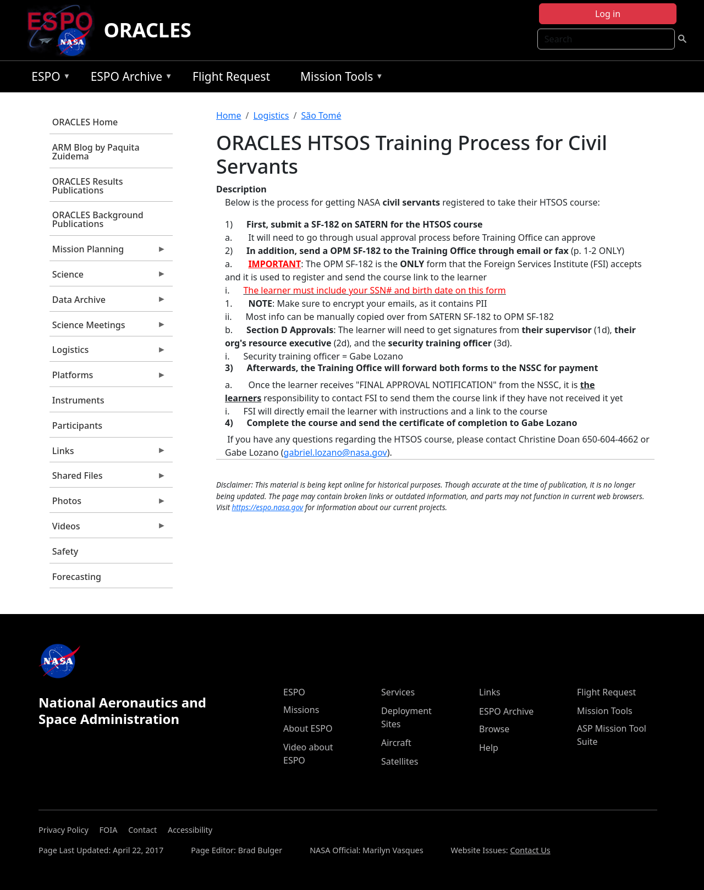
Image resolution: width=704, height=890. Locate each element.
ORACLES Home (85, 122)
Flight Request (231, 76)
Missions (301, 710)
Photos (108, 503)
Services (398, 692)
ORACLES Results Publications (87, 185)
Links (108, 453)
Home (228, 115)
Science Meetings (108, 327)
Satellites (399, 761)
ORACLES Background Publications (98, 219)
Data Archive (108, 302)
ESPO (48, 78)
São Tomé (321, 115)
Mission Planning (108, 252)
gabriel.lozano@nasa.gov (335, 452)
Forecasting (76, 577)
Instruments (78, 400)
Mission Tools (339, 78)
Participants (77, 425)
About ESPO (307, 728)
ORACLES (147, 29)
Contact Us (530, 850)
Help (488, 748)
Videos (108, 529)
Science (108, 277)
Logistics (108, 352)
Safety (65, 551)
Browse (494, 729)
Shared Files (108, 478)
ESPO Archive (129, 78)
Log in (607, 14)
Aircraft (396, 743)
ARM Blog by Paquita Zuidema (96, 151)
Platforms (108, 377)
